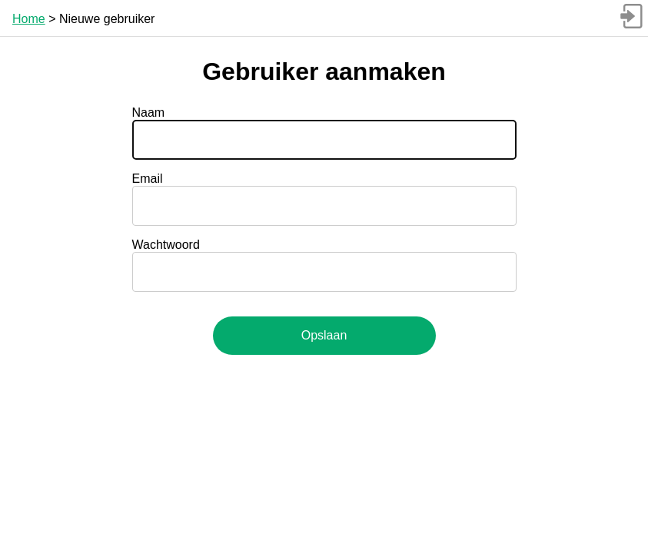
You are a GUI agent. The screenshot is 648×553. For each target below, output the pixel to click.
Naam (148, 112)
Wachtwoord (166, 244)
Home (28, 18)
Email (147, 178)
